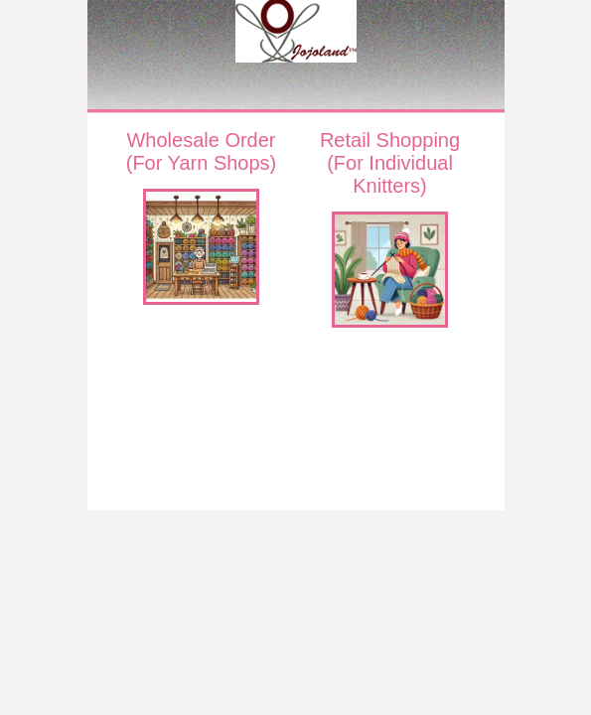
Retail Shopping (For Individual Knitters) (390, 163)
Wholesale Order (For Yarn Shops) (201, 151)
